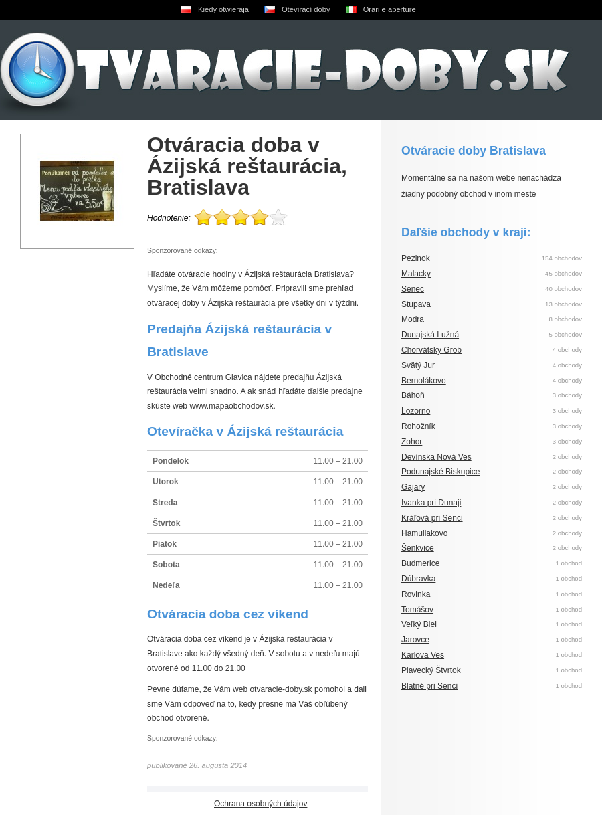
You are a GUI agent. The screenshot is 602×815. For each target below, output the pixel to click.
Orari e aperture (389, 9)
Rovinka (415, 594)
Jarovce (415, 639)
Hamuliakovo (424, 533)
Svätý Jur (418, 365)
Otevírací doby (306, 9)
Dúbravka (418, 578)
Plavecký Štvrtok (431, 670)
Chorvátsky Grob (431, 350)
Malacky (416, 273)
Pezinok (415, 258)
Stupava (416, 304)
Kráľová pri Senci (432, 518)
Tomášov (417, 609)
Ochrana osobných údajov (260, 803)
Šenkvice (417, 548)
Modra (412, 319)
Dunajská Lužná (430, 334)
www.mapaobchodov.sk (231, 406)
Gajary (413, 487)
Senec (412, 289)
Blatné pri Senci (429, 686)
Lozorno (415, 411)
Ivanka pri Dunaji (431, 502)
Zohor (411, 441)
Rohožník (418, 426)
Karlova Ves (422, 655)
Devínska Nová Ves (436, 457)
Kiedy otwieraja (223, 9)
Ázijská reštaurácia (278, 274)
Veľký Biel (419, 624)
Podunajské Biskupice (440, 471)
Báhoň (413, 395)
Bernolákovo (423, 380)
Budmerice (420, 563)
